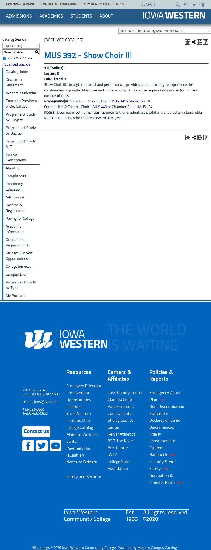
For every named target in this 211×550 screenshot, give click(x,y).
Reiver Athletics (122, 434)
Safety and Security (83, 477)
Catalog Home (17, 72)
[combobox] (164, 31)
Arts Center (118, 448)
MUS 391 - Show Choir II (130, 101)
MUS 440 (100, 107)
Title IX (155, 434)
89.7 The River (120, 441)
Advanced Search (16, 64)
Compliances (16, 176)
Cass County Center (125, 393)
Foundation (118, 469)
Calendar (74, 407)
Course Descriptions (16, 157)
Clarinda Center (121, 400)
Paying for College (20, 219)
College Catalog (79, 428)
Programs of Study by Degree (21, 130)
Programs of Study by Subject (21, 117)
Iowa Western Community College (174, 15)
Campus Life (16, 275)
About (106, 16)
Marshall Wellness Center (82, 438)
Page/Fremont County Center (121, 410)
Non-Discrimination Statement (166, 410)
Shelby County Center (120, 424)
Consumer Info (162, 441)
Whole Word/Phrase (20, 58)
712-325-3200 (33, 410)
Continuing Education (58, 4)
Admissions (19, 16)
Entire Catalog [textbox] (13, 46)
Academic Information (15, 229)
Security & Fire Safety (162, 465)
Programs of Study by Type (21, 285)
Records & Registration (15, 208)
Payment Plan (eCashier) (79, 451)
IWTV (112, 455)
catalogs (43, 548)
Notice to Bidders (81, 462)
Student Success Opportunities (19, 256)
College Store (119, 462)
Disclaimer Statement (14, 82)
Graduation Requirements (17, 242)
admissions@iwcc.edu (40, 402)
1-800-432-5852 (35, 413)
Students (81, 16)
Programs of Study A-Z (21, 144)
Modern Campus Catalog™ (158, 548)
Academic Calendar (21, 93)
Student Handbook (158, 451)
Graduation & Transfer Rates (162, 479)
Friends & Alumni (20, 4)
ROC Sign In (194, 5)
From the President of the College (21, 103)
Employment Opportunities (78, 396)
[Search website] (158, 4)
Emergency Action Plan (165, 396)
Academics (51, 16)
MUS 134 (145, 107)
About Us (13, 168)
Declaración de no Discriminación (164, 424)
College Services (18, 267)
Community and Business (104, 4)
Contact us (36, 431)
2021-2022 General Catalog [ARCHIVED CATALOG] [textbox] (152, 31)
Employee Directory (83, 386)
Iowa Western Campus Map (78, 417)
